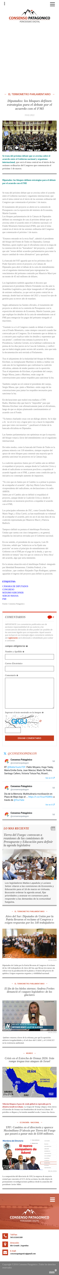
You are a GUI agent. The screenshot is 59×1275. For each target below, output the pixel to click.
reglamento (13, 638)
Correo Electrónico (13, 663)
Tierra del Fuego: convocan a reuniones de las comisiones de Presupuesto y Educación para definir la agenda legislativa (28, 840)
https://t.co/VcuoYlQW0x (40, 797)
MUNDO (29, 1053)
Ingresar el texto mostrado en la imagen (24, 712)
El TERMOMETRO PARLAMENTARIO (29, 94)
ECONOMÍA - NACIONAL (29, 1122)
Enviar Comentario (29, 738)
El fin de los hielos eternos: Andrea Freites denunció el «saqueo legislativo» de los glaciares (30, 991)
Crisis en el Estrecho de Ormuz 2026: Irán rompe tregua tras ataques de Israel (29, 1060)
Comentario (11, 675)
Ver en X (50, 778)
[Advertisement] (29, 56)
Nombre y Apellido (14, 651)
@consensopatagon (22, 753)
